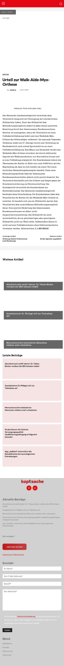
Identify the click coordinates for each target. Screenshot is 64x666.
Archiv (10, 12)
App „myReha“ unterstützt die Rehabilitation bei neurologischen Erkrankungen (20, 453)
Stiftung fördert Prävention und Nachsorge (15, 240)
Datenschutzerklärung (26, 616)
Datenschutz (19, 555)
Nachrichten (12, 279)
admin (13, 90)
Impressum (7, 555)
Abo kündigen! (8, 536)
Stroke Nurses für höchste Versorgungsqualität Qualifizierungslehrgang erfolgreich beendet (21, 433)
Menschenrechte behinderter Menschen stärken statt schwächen (26, 343)
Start (4, 12)
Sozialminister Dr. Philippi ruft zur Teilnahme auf (29, 314)
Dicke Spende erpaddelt (50, 239)
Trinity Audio (27, 108)
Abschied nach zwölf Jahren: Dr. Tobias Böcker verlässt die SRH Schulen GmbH (29, 285)
